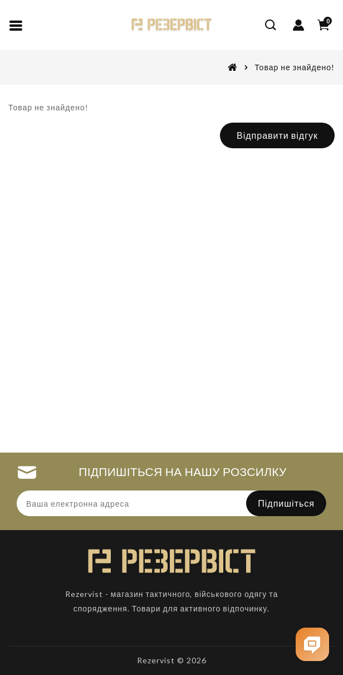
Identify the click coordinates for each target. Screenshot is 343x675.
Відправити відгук (277, 135)
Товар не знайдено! (294, 67)
